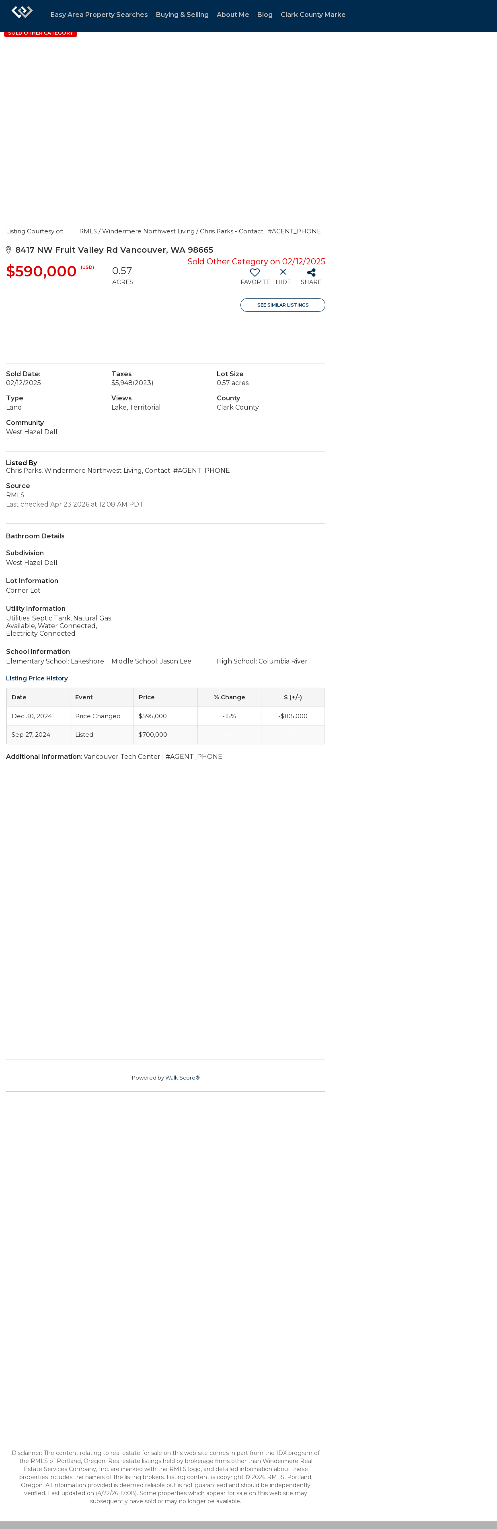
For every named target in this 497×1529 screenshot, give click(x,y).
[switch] (254, 280)
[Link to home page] (22, 16)
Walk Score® (182, 1077)
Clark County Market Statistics (331, 15)
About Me (233, 15)
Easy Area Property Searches (99, 15)
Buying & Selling (182, 15)
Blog (265, 15)
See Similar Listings (283, 305)
